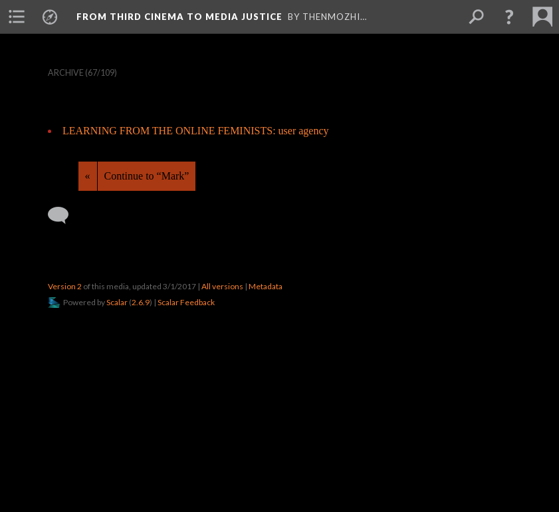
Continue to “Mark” (146, 176)
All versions (222, 286)
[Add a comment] (64, 215)
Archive (66, 73)
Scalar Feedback (186, 302)
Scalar (117, 302)
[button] (509, 16)
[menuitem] (16, 16)
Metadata (265, 286)
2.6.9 (141, 302)
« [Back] (87, 176)
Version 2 (65, 286)
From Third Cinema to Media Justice (179, 16)
